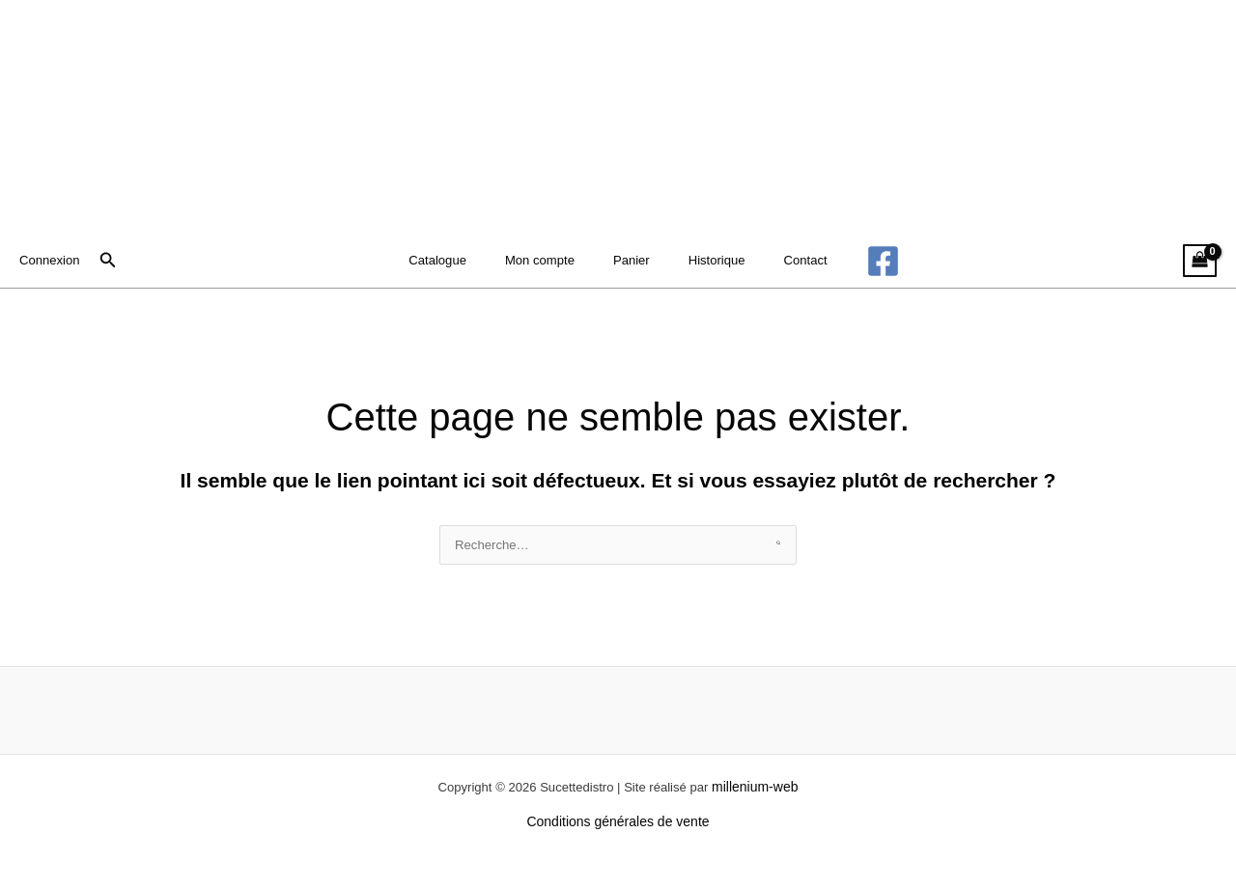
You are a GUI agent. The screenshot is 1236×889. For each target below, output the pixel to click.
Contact (790, 260)
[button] (112, 260)
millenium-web (764, 805)
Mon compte (549, 260)
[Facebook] (863, 261)
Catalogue (454, 260)
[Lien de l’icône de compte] (51, 260)
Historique (709, 260)
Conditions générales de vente (617, 839)
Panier (632, 260)
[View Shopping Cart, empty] (1199, 261)
